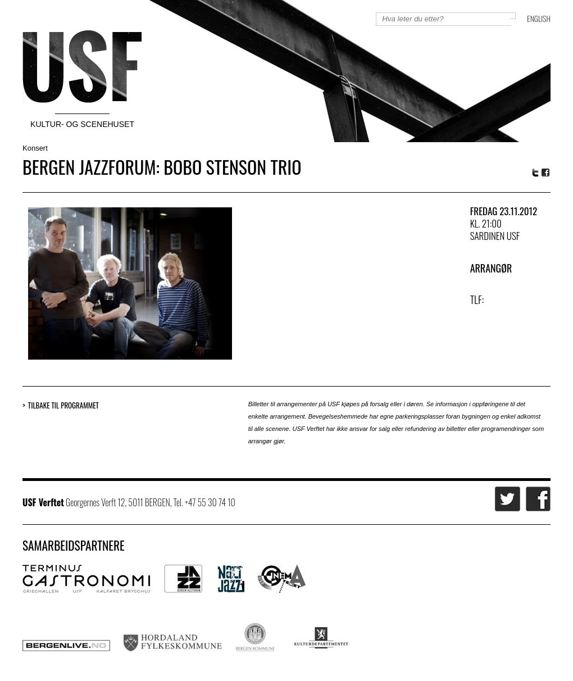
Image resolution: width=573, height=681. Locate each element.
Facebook (546, 173)
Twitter (535, 172)
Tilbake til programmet (63, 405)
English (539, 18)
